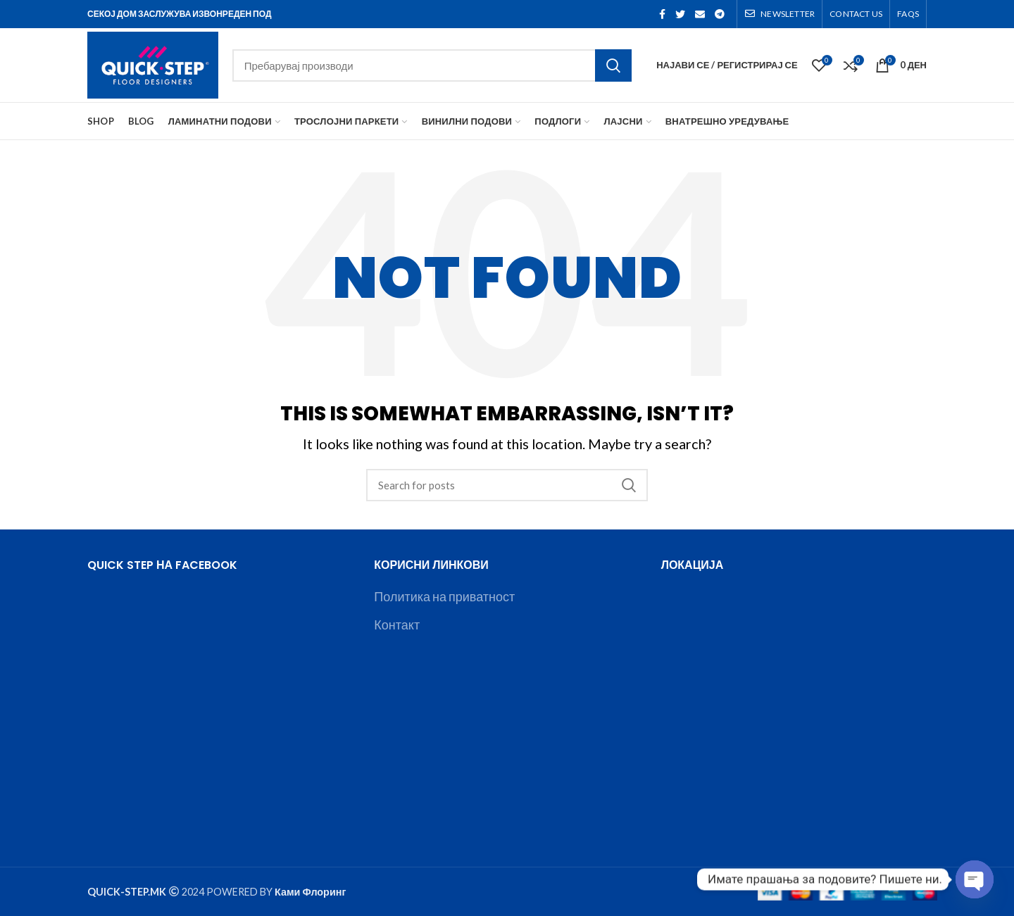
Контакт (397, 624)
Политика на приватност (444, 596)
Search (613, 65)
